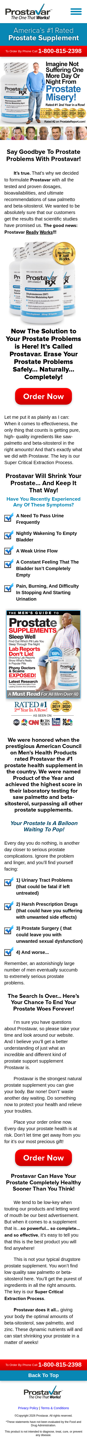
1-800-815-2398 (60, 50)
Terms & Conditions (55, 1408)
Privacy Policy (28, 1408)
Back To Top (43, 1375)
